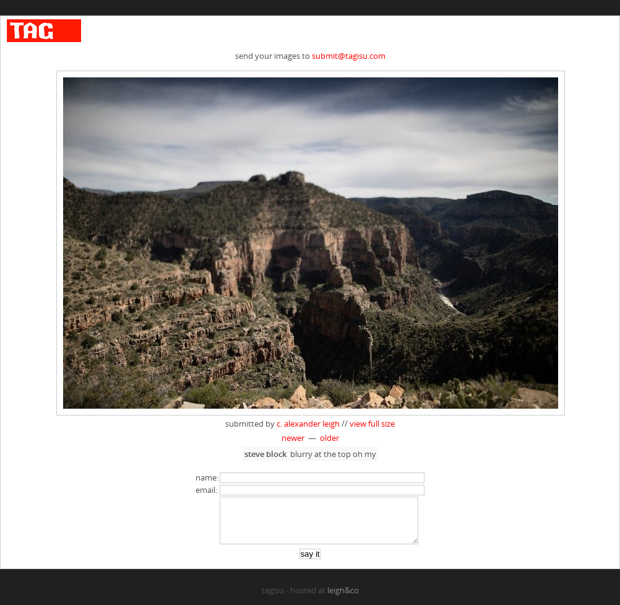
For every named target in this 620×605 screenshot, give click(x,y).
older (329, 437)
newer (293, 437)
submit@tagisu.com (348, 55)
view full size (372, 423)
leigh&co (343, 599)
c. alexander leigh (308, 423)
